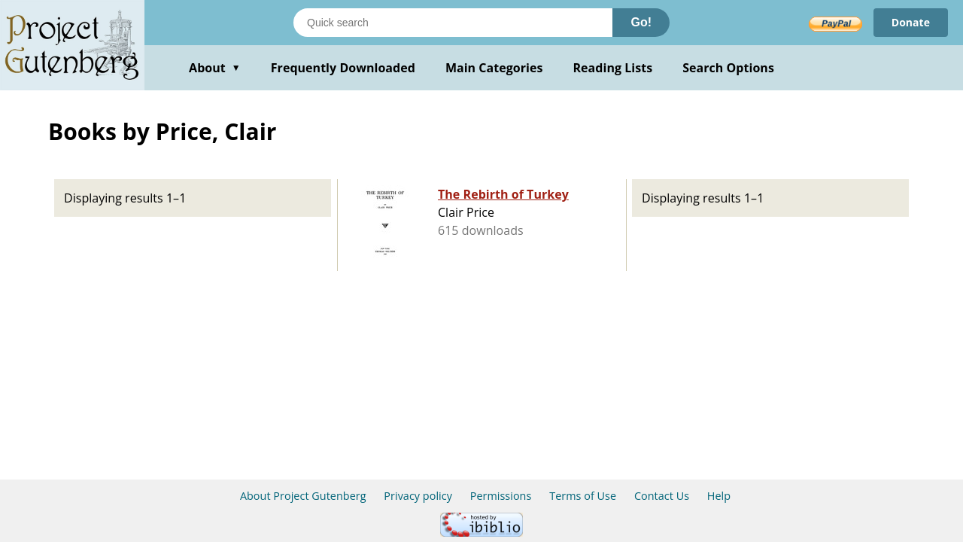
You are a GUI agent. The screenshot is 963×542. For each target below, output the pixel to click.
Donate (911, 22)
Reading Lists (613, 67)
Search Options (728, 67)
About (215, 68)
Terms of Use (582, 496)
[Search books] (452, 22)
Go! (641, 22)
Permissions (501, 496)
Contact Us (661, 496)
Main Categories (494, 67)
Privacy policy (418, 496)
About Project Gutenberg (303, 496)
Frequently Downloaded (343, 67)
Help (719, 496)
